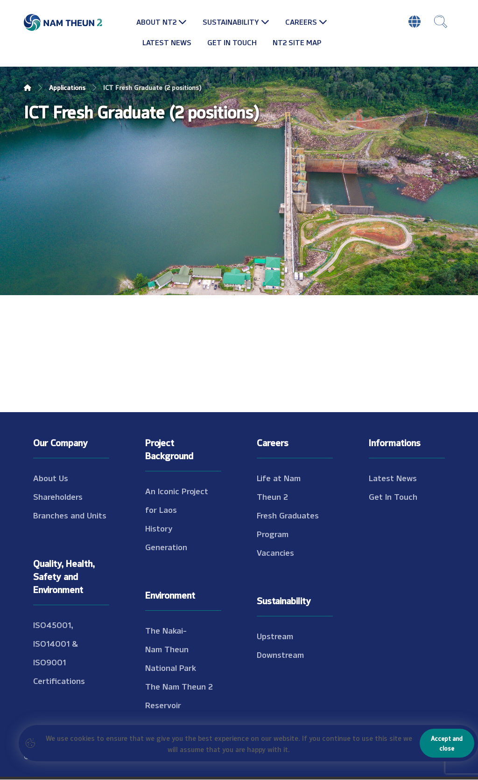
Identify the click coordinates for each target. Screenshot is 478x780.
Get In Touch (393, 496)
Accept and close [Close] (447, 743)
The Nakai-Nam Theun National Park (170, 649)
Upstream (275, 635)
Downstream (280, 654)
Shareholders (58, 496)
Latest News (393, 477)
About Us (50, 477)
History (159, 528)
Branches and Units (69, 515)
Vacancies (275, 552)
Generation (166, 546)
